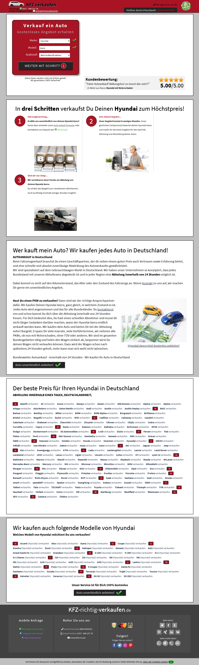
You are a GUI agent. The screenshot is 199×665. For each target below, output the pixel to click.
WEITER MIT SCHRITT (45, 65)
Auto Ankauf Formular (43, 137)
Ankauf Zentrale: (71, 569)
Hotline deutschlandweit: (150, 10)
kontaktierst (105, 249)
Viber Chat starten (32, 577)
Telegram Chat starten (32, 573)
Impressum (113, 634)
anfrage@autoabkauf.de (47, 10)
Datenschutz (81, 634)
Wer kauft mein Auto (72, 602)
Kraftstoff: (31, 54)
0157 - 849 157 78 (30, 8)
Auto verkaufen (130, 602)
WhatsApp (32, 146)
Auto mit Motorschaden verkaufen (79, 606)
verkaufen (29, 343)
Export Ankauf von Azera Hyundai (138, 606)
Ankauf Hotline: (69, 573)
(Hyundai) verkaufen (34, 483)
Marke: (33, 40)
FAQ (122, 634)
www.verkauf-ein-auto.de (49, 606)
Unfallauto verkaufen (93, 602)
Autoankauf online (113, 602)
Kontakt (147, 223)
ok (171, 662)
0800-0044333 (86, 569)
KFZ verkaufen (41, 4)
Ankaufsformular (78, 577)
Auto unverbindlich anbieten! (38, 305)
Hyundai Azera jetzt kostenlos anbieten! (154, 285)
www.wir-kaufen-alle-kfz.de (108, 606)
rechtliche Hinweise (97, 634)
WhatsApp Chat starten (32, 569)
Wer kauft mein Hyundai (166, 606)
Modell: (32, 47)
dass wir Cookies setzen (155, 661)
